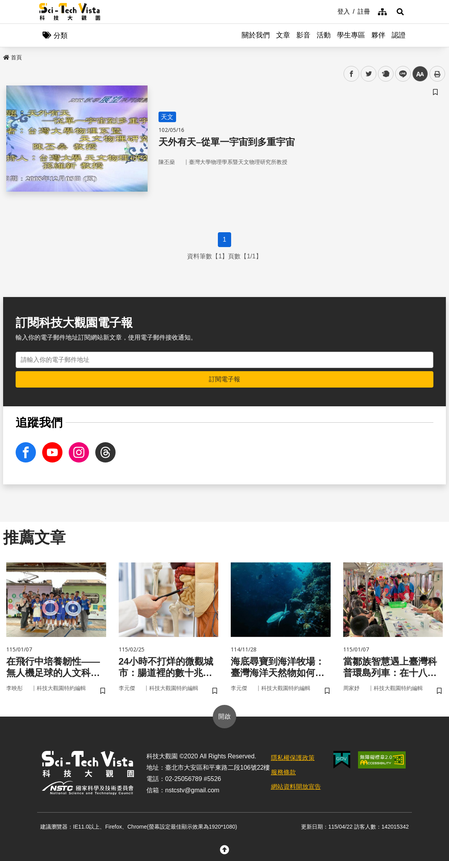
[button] (400, 11)
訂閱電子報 (224, 379)
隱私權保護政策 (293, 757)
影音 (303, 35)
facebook (351, 74)
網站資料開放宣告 (296, 786)
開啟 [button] (224, 716)
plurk (385, 74)
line (400, 74)
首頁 (12, 57)
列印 (437, 74)
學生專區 (351, 35)
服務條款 (283, 772)
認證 (399, 35)
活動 (324, 35)
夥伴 (378, 35)
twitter (368, 74)
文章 (283, 35)
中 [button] (420, 74)
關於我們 (256, 35)
